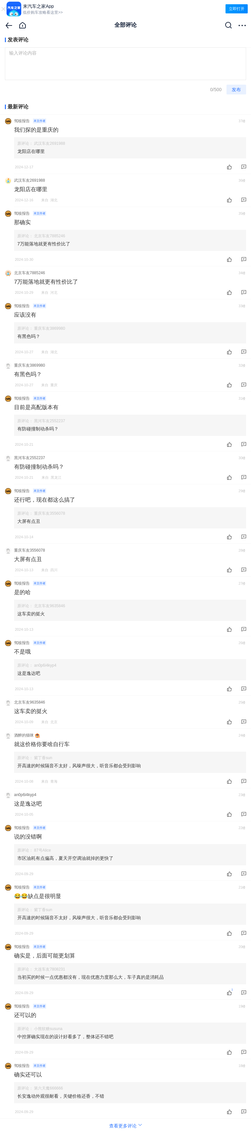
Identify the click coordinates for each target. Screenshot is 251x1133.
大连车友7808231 (49, 969)
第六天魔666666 (48, 1088)
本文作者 (39, 121)
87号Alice (42, 850)
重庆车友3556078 (49, 513)
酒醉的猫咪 (24, 735)
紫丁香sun (43, 758)
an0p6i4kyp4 (45, 665)
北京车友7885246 (49, 236)
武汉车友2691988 (49, 143)
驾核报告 (22, 121)
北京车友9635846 (49, 606)
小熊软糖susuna (48, 1028)
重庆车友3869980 (49, 328)
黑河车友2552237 (49, 421)
